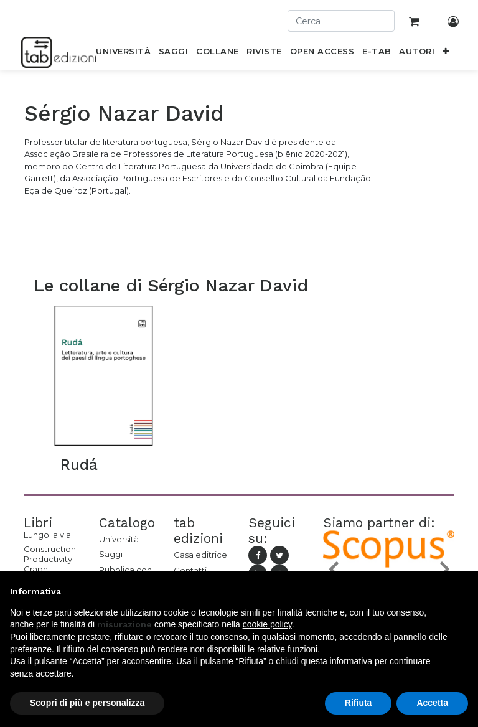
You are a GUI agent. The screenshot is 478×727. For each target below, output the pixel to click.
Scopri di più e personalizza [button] (87, 703)
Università (119, 539)
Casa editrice (200, 555)
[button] (446, 53)
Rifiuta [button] (358, 703)
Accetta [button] (432, 703)
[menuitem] (123, 53)
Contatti (190, 570)
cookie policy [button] (267, 624)
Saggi (111, 554)
